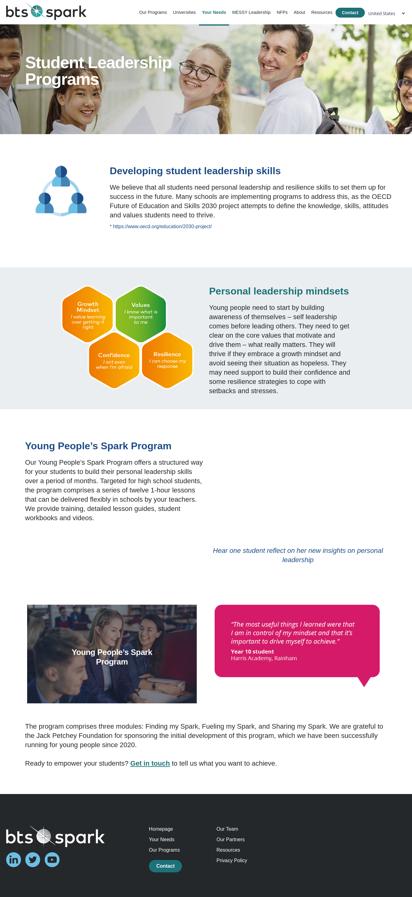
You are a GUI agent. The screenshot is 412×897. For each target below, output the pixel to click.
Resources (321, 12)
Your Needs (214, 12)
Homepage (161, 829)
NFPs (282, 12)
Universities (184, 12)
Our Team (227, 829)
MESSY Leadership (251, 12)
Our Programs (153, 12)
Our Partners (230, 839)
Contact (350, 12)
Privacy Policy (231, 860)
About (299, 12)
